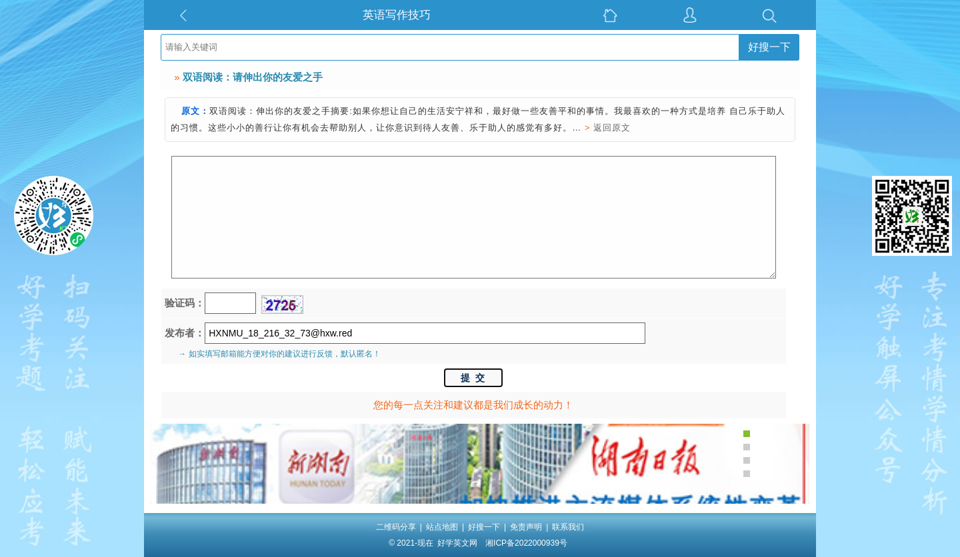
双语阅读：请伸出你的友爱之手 (253, 77)
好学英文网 (457, 543)
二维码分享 (396, 527)
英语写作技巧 (397, 15)
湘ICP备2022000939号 (526, 543)
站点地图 (442, 527)
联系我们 (568, 527)
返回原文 (612, 128)
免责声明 (526, 527)
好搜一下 (769, 47)
